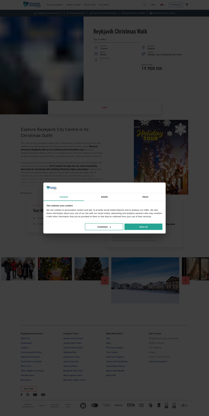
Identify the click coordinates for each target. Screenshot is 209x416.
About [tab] (145, 197)
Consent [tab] (64, 197)
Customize (104, 227)
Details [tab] (104, 197)
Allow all (143, 227)
